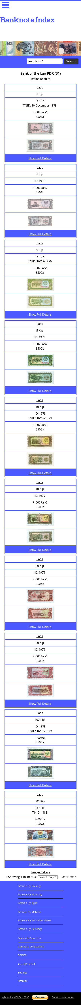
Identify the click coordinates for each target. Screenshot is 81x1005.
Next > (71, 877)
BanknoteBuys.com (29, 938)
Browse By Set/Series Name (34, 920)
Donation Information (63, 997)
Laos (40, 87)
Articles (22, 955)
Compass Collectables (31, 946)
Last (64, 877)
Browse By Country (29, 886)
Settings (22, 972)
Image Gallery (40, 872)
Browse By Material (29, 912)
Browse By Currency (30, 929)
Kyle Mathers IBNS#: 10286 (15, 997)
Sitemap (22, 981)
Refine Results (40, 79)
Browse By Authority (30, 894)
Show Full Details (40, 158)
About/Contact (26, 964)
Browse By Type (27, 902)
